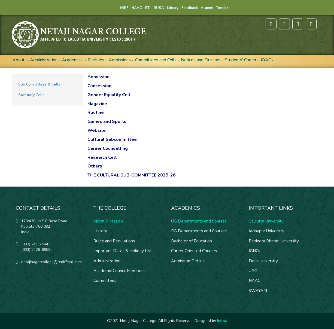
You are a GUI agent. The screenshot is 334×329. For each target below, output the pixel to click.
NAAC (254, 280)
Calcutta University (266, 221)
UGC (253, 270)
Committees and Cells (157, 60)
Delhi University (263, 261)
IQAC (267, 60)
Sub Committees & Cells (39, 84)
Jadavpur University (266, 231)
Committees (104, 280)
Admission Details (188, 261)
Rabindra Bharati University (274, 241)
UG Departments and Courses (199, 221)
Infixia (222, 320)
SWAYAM (258, 290)
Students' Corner (242, 60)
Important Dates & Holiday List (122, 251)
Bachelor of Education (191, 241)
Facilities (97, 60)
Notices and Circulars (202, 60)
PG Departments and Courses (199, 231)
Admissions (121, 60)
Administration (45, 60)
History (100, 231)
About (20, 60)
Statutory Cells (31, 95)
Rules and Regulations (114, 241)
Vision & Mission (108, 221)
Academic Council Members (119, 270)
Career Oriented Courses (194, 251)
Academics (74, 60)
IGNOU (255, 251)
